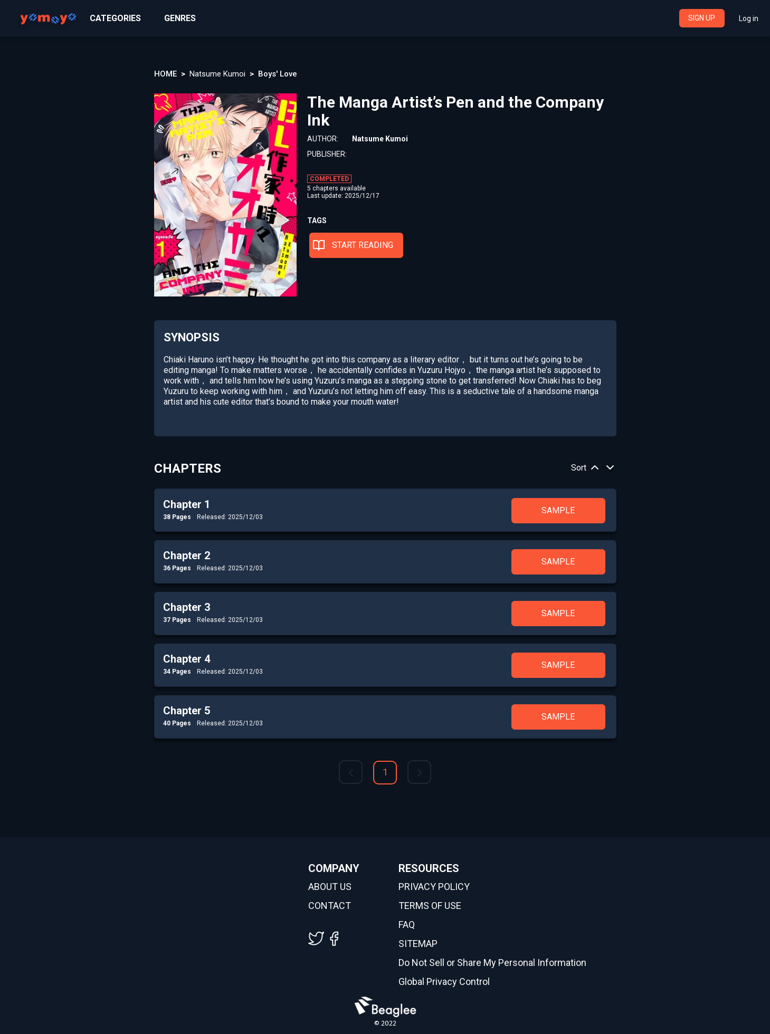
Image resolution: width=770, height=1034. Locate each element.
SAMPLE (558, 510)
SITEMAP (418, 944)
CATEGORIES (115, 18)
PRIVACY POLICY (434, 887)
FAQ (406, 925)
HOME (165, 74)
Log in (748, 18)
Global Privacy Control (444, 981)
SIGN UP (701, 18)
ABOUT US (329, 887)
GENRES (180, 18)
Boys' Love (277, 74)
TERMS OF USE (429, 906)
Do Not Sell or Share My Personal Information (492, 963)
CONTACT (329, 906)
